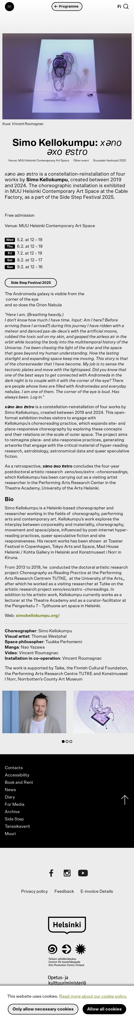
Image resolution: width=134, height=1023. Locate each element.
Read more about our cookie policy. (93, 996)
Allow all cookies (104, 1009)
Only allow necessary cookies (43, 1009)
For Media (14, 804)
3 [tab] (71, 742)
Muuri (10, 834)
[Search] (126, 6)
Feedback (64, 891)
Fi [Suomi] (119, 7)
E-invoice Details (96, 891)
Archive (12, 812)
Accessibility (17, 775)
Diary (10, 797)
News (10, 790)
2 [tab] (68, 742)
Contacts (14, 768)
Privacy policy (34, 891)
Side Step (14, 819)
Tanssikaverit (17, 826)
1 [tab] (64, 742)
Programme (66, 6)
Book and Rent (19, 782)
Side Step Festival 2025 (31, 283)
